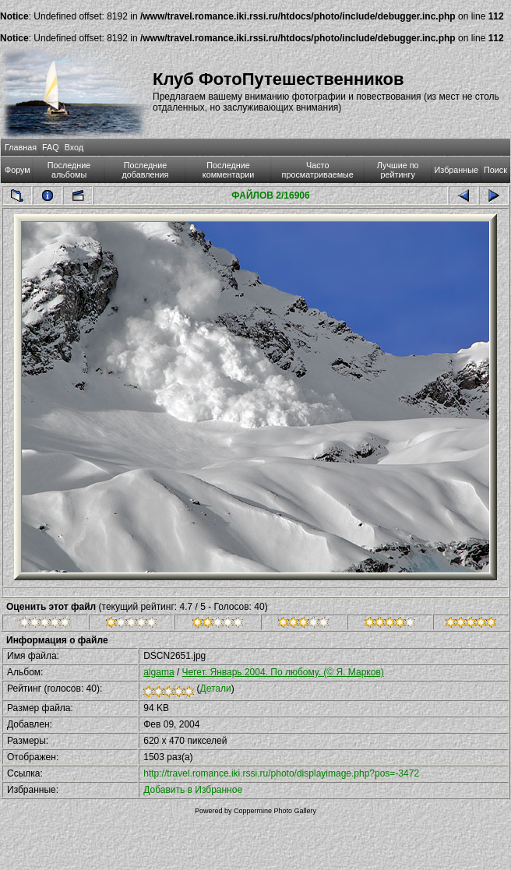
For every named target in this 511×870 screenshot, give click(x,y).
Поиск (495, 169)
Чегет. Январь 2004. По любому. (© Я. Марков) (283, 672)
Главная (21, 147)
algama (158, 672)
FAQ (50, 147)
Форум (17, 169)
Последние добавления (145, 169)
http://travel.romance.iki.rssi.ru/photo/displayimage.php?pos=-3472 (281, 773)
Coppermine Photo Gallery (275, 811)
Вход (74, 147)
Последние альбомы (69, 169)
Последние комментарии (229, 169)
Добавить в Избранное (192, 789)
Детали (215, 688)
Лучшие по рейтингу (398, 169)
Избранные (456, 169)
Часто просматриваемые (318, 169)
